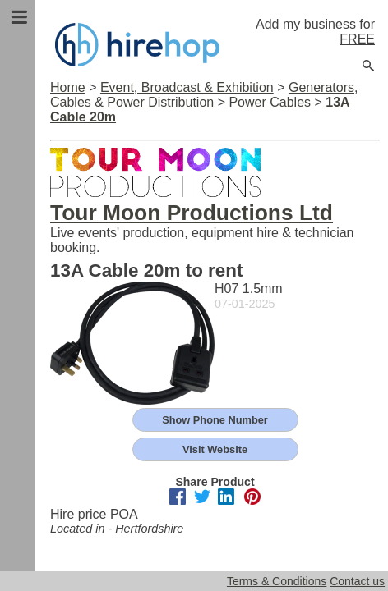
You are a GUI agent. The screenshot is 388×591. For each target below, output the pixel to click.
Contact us (357, 581)
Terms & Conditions (276, 581)
